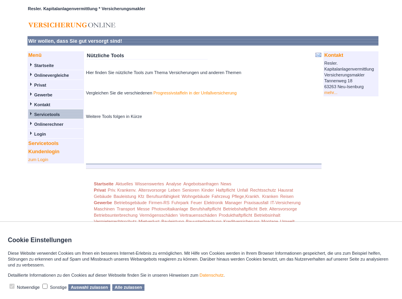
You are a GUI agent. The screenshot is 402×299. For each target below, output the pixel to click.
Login (40, 134)
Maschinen (104, 209)
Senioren (190, 190)
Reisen (287, 196)
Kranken (270, 196)
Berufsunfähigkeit (163, 196)
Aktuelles (124, 183)
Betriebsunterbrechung (115, 215)
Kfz (141, 196)
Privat (40, 85)
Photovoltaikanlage (170, 209)
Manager (233, 202)
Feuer (196, 202)
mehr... (331, 92)
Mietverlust (149, 221)
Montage (269, 221)
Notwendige (28, 287)
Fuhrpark (180, 202)
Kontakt (42, 104)
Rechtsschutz (263, 190)
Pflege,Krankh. (246, 196)
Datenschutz (211, 275)
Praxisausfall (256, 202)
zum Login (38, 159)
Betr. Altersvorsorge (278, 209)
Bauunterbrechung (204, 221)
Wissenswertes (149, 183)
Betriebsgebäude (130, 202)
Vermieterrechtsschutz (115, 221)
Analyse (173, 183)
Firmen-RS (159, 202)
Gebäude (102, 196)
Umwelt (287, 221)
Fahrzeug (221, 196)
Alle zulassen (128, 287)
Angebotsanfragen (201, 183)
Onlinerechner (49, 124)
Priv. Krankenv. (122, 190)
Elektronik (213, 202)
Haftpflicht (225, 190)
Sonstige (58, 287)
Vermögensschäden (158, 215)
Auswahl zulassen (89, 287)
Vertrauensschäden (198, 215)
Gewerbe (43, 94)
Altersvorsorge (152, 190)
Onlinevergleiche (51, 75)
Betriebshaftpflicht (240, 209)
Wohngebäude (196, 196)
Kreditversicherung (241, 221)
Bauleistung (124, 196)
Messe (143, 209)
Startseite (44, 65)
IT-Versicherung (285, 202)
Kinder (207, 190)
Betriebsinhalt (267, 215)
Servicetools (47, 114)
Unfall (242, 190)
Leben (174, 190)
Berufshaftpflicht (205, 209)
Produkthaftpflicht (235, 215)
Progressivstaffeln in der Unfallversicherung (195, 93)
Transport (126, 209)
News (226, 183)
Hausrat (285, 190)
